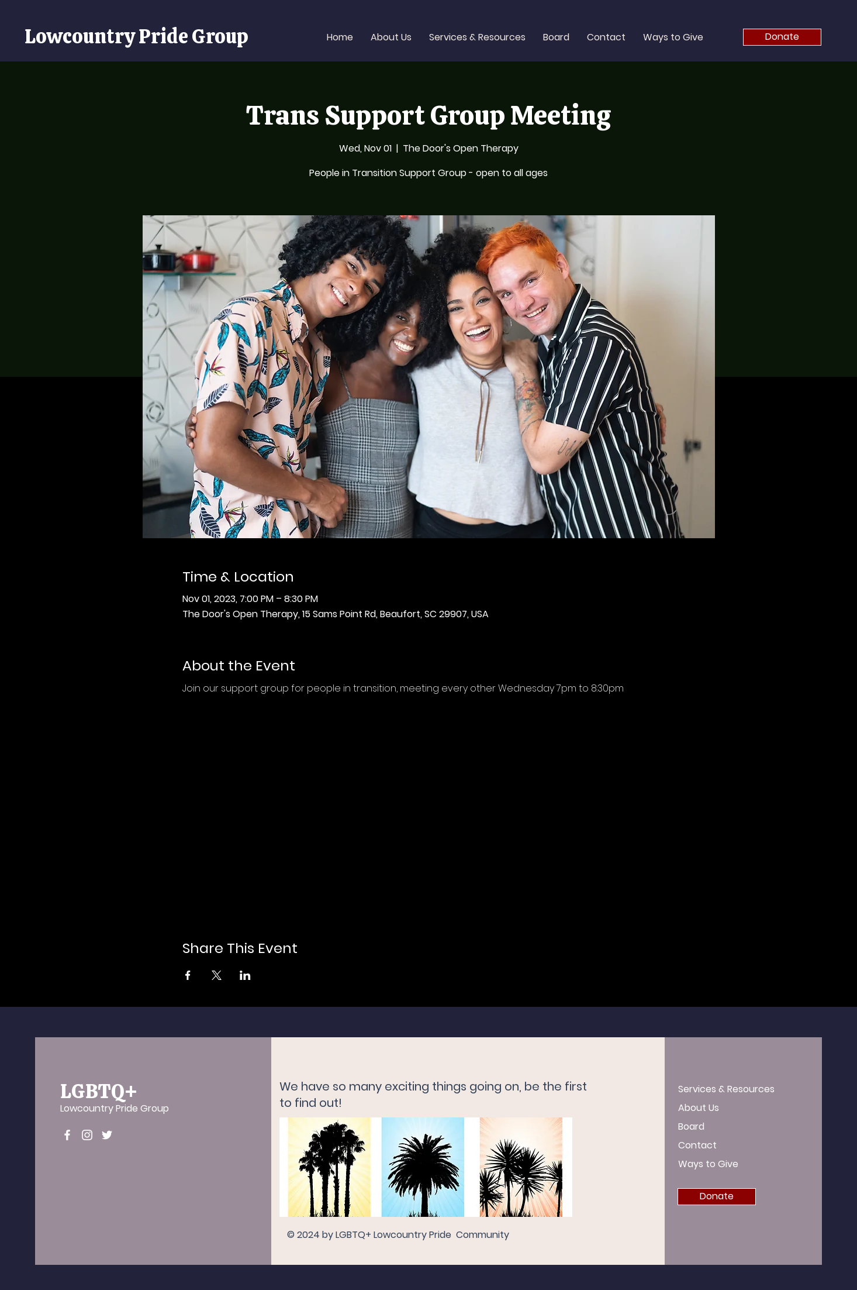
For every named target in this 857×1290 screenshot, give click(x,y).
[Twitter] (107, 1135)
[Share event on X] (216, 975)
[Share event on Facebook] (187, 975)
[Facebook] (67, 1135)
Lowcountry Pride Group (114, 1108)
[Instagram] (87, 1135)
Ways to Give (708, 1164)
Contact (697, 1145)
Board (691, 1126)
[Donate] (782, 37)
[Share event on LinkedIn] (245, 975)
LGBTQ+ (98, 1091)
